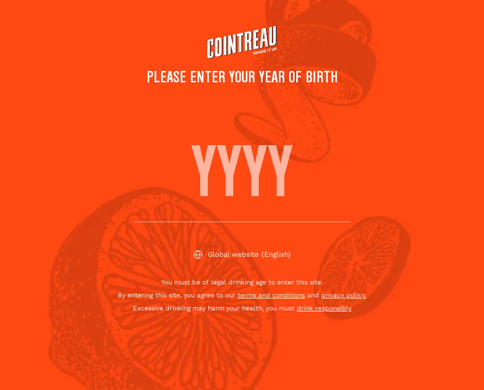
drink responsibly (324, 308)
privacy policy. (343, 295)
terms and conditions (271, 295)
